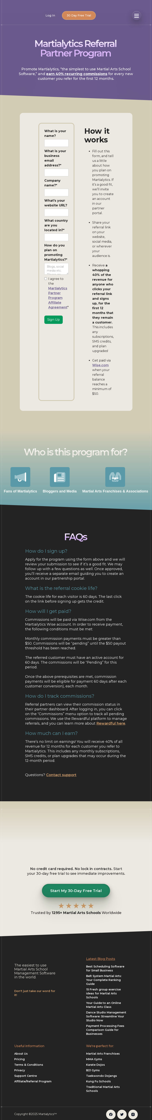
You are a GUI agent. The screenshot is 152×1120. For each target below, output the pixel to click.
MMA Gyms (94, 1059)
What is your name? (55, 133)
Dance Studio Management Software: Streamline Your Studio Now (106, 1016)
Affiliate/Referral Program (32, 1081)
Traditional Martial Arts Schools (103, 1089)
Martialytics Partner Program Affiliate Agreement (57, 297)
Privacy (19, 1070)
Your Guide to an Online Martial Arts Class (103, 1005)
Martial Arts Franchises (103, 1053)
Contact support (61, 775)
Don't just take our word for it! (34, 993)
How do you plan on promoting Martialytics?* (55, 252)
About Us (21, 1053)
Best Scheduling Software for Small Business (105, 968)
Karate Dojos (95, 1065)
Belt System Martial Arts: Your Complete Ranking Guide (104, 980)
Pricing (19, 1059)
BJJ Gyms (93, 1070)
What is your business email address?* (55, 158)
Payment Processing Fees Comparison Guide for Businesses (105, 1030)
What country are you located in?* (56, 225)
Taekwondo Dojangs (101, 1076)
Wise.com (100, 365)
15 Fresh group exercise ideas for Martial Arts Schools (103, 993)
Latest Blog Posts (100, 959)
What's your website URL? (55, 203)
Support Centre (25, 1076)
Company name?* (52, 183)
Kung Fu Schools (98, 1081)
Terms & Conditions (28, 1065)
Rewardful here (110, 723)
